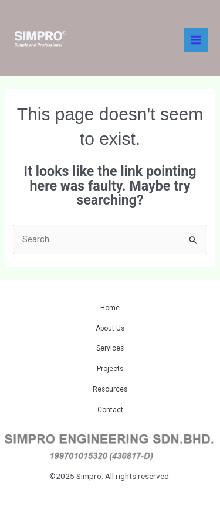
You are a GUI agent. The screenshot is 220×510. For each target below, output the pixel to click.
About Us (110, 328)
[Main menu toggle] (196, 40)
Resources (110, 389)
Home (110, 308)
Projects (110, 369)
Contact (110, 410)
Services (110, 348)
